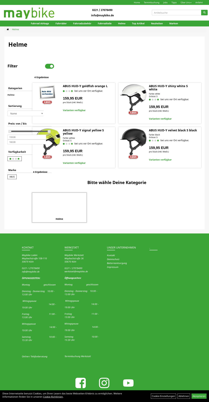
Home (137, 2)
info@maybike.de (102, 15)
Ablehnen (183, 396)
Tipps (174, 2)
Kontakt (111, 244)
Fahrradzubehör (82, 23)
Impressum (112, 255)
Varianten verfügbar (94, 102)
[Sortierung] (25, 103)
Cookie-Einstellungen (163, 396)
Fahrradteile (105, 23)
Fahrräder (61, 23)
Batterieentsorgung (117, 252)
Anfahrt (199, 2)
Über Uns (186, 2)
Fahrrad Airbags (40, 23)
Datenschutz (113, 248)
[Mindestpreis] (27, 126)
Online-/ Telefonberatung (34, 345)
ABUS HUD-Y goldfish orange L (98, 77)
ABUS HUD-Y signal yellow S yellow (102, 121)
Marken (173, 23)
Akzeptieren (199, 396)
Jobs (165, 2)
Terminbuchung (151, 2)
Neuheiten (157, 23)
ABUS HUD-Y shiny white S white (176, 77)
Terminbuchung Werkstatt (77, 345)
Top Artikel (138, 23)
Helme (121, 23)
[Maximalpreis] (27, 131)
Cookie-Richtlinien (53, 396)
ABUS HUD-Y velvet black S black (177, 121)
